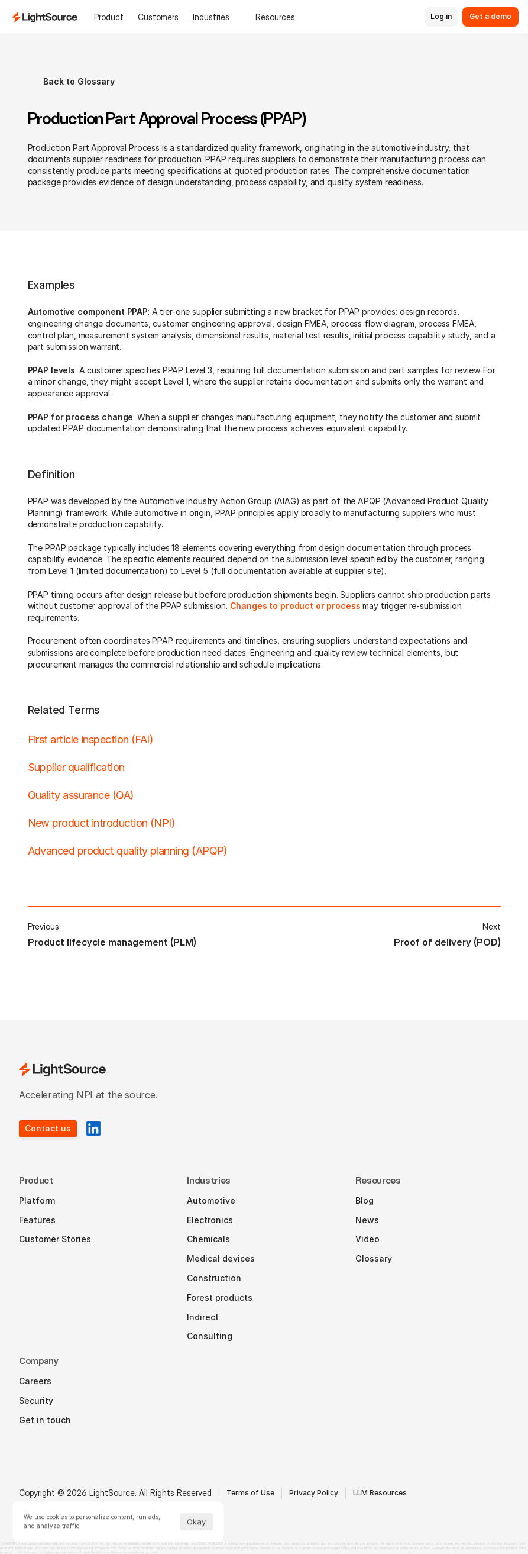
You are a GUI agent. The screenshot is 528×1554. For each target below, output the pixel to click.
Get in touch (45, 1420)
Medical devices (221, 1258)
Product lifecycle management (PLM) (112, 942)
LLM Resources (380, 1492)
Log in (441, 16)
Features (37, 1220)
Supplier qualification (76, 767)
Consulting (209, 1336)
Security (36, 1400)
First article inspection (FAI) (91, 739)
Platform (37, 1200)
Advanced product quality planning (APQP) (128, 850)
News (367, 1220)
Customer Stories (55, 1239)
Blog (364, 1200)
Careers (35, 1381)
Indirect (203, 1317)
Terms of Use (250, 1492)
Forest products (219, 1297)
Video (367, 1239)
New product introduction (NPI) (102, 823)
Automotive (211, 1200)
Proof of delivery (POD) (447, 942)
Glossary (373, 1258)
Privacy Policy (313, 1492)
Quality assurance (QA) (81, 795)
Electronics (210, 1220)
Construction (214, 1278)
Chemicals (208, 1239)
